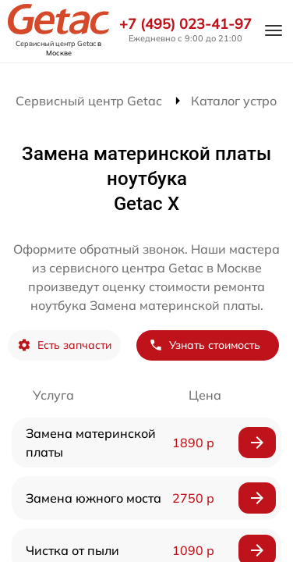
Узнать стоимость (204, 345)
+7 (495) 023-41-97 (185, 24)
